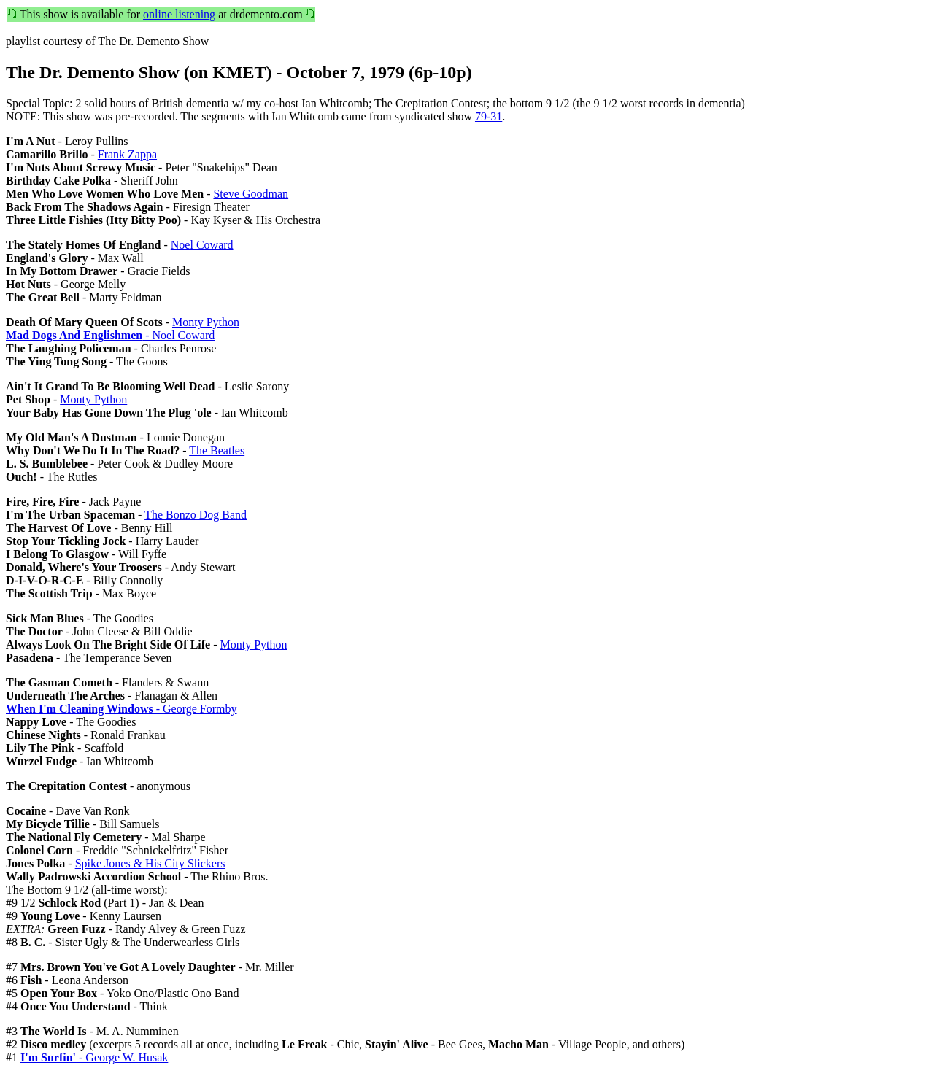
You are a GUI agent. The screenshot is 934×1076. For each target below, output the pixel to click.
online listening (179, 14)
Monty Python (205, 322)
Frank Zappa (127, 154)
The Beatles (216, 450)
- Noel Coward (110, 335)
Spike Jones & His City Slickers (150, 863)
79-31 (488, 116)
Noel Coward (202, 245)
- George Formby (121, 709)
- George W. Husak (94, 1057)
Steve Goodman (250, 193)
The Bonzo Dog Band (195, 514)
